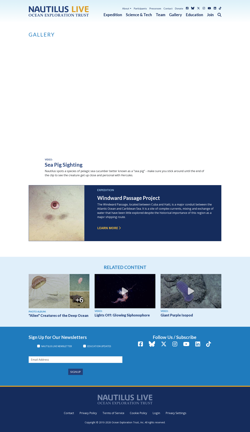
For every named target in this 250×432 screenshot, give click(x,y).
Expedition (112, 14)
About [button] (125, 8)
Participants (140, 8)
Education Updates (99, 346)
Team (160, 14)
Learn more (107, 228)
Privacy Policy (88, 413)
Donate (179, 8)
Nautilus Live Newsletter (56, 346)
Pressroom (155, 8)
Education (194, 14)
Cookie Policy (138, 413)
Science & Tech (139, 14)
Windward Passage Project (128, 198)
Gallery (175, 14)
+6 (79, 299)
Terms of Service (113, 413)
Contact (168, 8)
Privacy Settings (176, 413)
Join (210, 14)
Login (156, 413)
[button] (217, 14)
